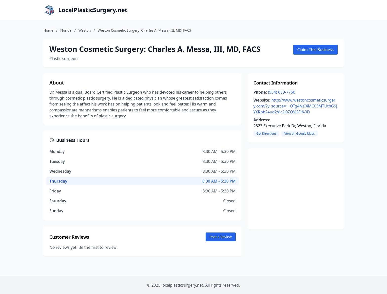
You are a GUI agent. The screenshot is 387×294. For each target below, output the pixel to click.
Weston (84, 30)
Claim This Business (315, 49)
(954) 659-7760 (281, 92)
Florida (65, 30)
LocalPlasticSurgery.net (92, 10)
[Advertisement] (295, 189)
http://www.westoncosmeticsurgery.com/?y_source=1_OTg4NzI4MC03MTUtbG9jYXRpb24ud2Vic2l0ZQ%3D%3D (295, 106)
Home (48, 30)
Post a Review (221, 236)
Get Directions (266, 133)
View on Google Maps (299, 133)
